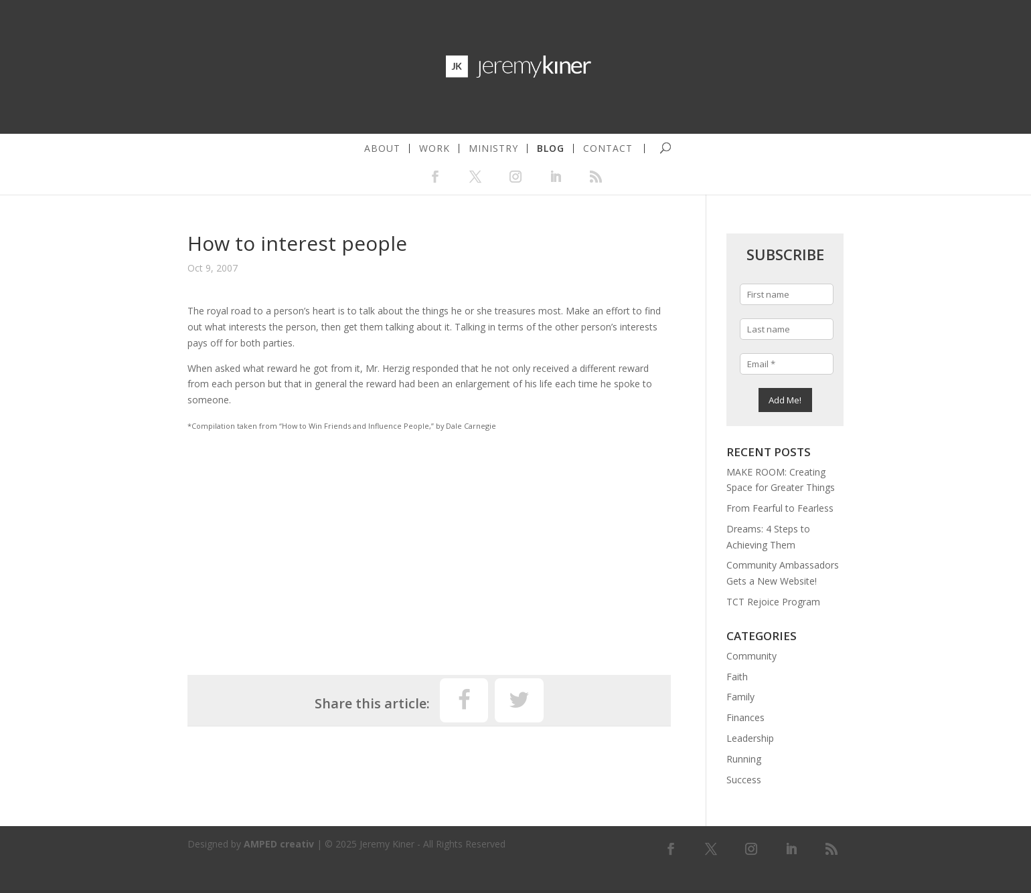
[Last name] (786, 329)
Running (743, 759)
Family (740, 696)
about (382, 148)
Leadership (750, 738)
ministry (493, 148)
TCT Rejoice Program (773, 601)
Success (743, 779)
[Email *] (786, 364)
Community (751, 656)
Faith (737, 676)
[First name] (786, 294)
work (434, 148)
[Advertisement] (429, 547)
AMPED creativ (279, 843)
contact (608, 148)
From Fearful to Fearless (780, 508)
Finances (745, 717)
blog (550, 148)
